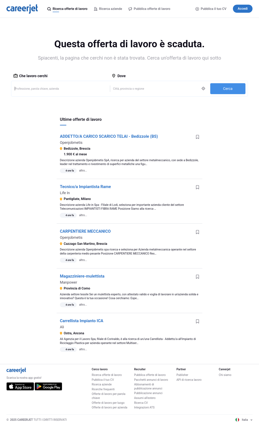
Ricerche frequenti (103, 389)
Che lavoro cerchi (31, 76)
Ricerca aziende (101, 384)
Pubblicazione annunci (148, 393)
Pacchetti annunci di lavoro (151, 379)
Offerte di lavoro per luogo (108, 402)
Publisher (182, 375)
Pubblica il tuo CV (210, 9)
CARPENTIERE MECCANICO (85, 231)
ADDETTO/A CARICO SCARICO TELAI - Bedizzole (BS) (109, 136)
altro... (83, 170)
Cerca (227, 88)
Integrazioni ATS (144, 407)
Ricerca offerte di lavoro (107, 375)
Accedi (243, 9)
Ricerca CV (141, 402)
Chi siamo (225, 375)
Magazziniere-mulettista (82, 276)
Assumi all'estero (145, 398)
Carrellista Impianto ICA (81, 320)
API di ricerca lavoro (189, 379)
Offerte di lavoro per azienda (109, 407)
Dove (118, 76)
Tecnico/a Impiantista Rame (85, 186)
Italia (244, 419)
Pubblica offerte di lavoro (150, 375)
